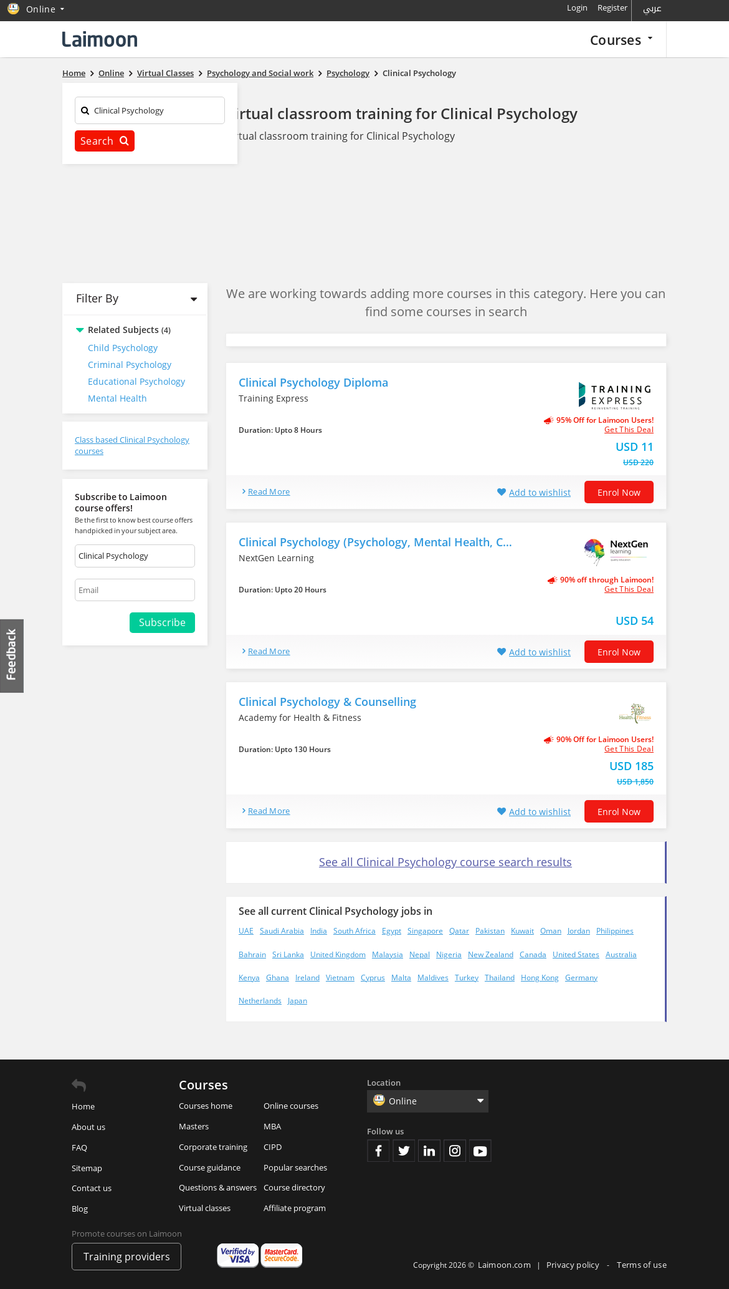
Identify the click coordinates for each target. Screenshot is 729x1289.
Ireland (307, 977)
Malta (401, 977)
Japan (297, 1000)
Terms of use (642, 1264)
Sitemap (87, 1168)
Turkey (467, 977)
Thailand (500, 977)
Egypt (391, 930)
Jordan (579, 930)
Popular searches (295, 1167)
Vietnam (340, 977)
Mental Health (117, 398)
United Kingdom (338, 954)
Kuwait (522, 930)
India (318, 930)
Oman (550, 930)
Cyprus (373, 977)
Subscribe (162, 622)
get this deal (629, 429)
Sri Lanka (288, 954)
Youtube (480, 1150)
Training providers (126, 1256)
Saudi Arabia (282, 930)
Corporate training (213, 1146)
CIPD (273, 1146)
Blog (80, 1208)
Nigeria (449, 954)
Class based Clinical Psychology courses (132, 445)
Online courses (291, 1105)
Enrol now (619, 492)
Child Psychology (123, 348)
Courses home (205, 1105)
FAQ (79, 1147)
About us (88, 1126)
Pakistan (490, 930)
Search (104, 141)
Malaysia (387, 954)
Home (83, 1106)
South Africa (354, 930)
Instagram (455, 1150)
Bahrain (252, 954)
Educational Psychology (136, 381)
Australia (621, 954)
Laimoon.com (504, 1264)
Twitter (404, 1150)
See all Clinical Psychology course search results (445, 861)
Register (612, 7)
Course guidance (210, 1167)
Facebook (378, 1150)
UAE (246, 930)
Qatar (459, 930)
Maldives (433, 977)
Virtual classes (205, 1208)
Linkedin (429, 1150)
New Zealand (490, 954)
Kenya (249, 977)
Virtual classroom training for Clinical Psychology (402, 113)
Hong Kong (540, 977)
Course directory (294, 1187)
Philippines (615, 930)
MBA (272, 1126)
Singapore (425, 930)
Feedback (12, 656)
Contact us (92, 1188)
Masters (194, 1126)
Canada (533, 954)
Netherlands (260, 1000)
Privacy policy (574, 1264)
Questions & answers (218, 1187)
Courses (621, 40)
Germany (581, 977)
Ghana (277, 977)
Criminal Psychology (129, 364)
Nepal (419, 954)
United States (576, 954)
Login (577, 7)
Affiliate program (295, 1208)
